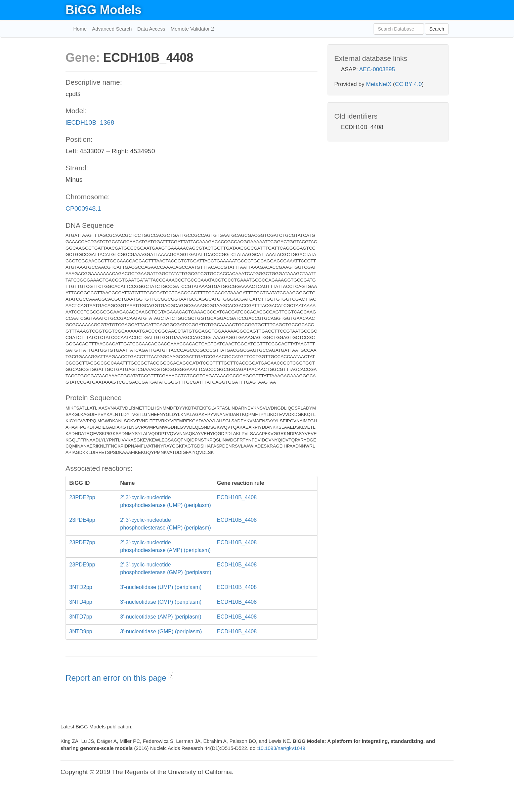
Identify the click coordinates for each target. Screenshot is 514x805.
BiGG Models (103, 10)
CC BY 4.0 (408, 84)
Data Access (151, 29)
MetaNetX (379, 84)
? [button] (171, 676)
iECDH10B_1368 (90, 122)
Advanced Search (112, 29)
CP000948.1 (83, 208)
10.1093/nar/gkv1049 (281, 748)
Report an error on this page (117, 677)
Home (80, 29)
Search (436, 29)
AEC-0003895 (377, 69)
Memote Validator (191, 29)
